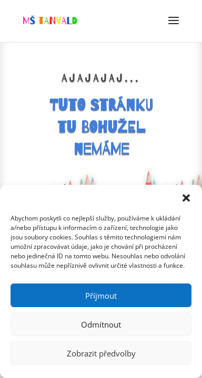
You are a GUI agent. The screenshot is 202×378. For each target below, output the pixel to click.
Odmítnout (101, 324)
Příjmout (101, 295)
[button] (186, 198)
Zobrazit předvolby (101, 353)
